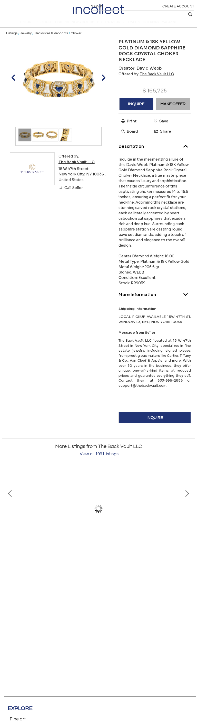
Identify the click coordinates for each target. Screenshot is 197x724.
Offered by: (146, 79)
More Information (155, 299)
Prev (10, 514)
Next (187, 514)
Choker (76, 39)
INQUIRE (136, 110)
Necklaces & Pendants (51, 39)
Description (155, 151)
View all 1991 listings (99, 460)
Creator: (140, 74)
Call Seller (70, 193)
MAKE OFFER (172, 110)
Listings (11, 39)
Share (160, 136)
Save (159, 126)
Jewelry (26, 39)
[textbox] (157, 14)
